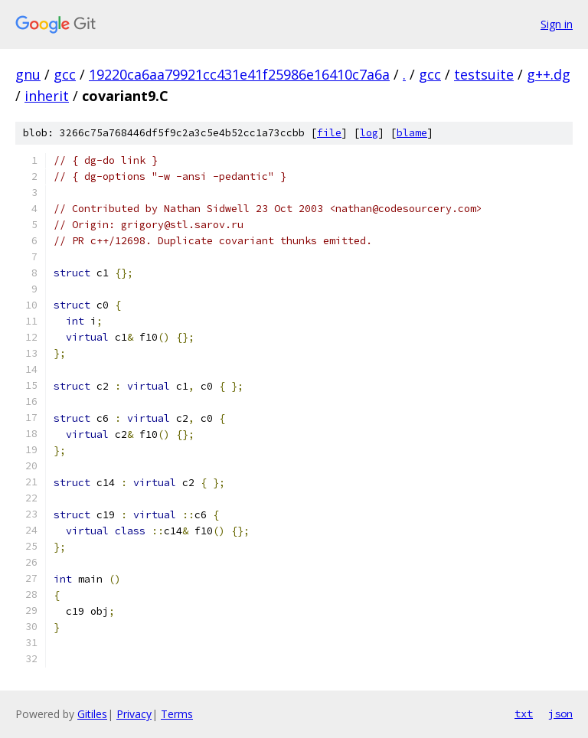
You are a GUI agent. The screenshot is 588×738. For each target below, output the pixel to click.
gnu (28, 74)
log (369, 132)
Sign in (557, 24)
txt (523, 713)
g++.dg (548, 74)
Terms (177, 714)
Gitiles (92, 714)
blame (412, 132)
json (560, 713)
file (329, 132)
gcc (65, 74)
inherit (46, 96)
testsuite (484, 74)
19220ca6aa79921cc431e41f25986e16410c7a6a (239, 74)
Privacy (134, 714)
